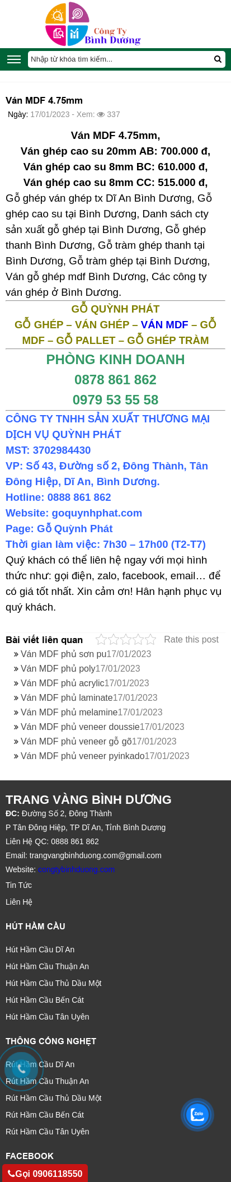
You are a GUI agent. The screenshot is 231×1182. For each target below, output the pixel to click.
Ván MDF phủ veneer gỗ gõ (99, 741)
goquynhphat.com (97, 513)
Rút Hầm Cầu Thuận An (47, 1081)
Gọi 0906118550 (45, 1174)
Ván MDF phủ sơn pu (86, 654)
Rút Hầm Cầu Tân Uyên (47, 1131)
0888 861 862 (79, 497)
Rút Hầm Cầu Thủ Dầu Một (53, 1097)
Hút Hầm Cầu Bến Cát (45, 999)
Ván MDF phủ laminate (89, 697)
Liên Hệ (19, 901)
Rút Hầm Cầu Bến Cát (45, 1114)
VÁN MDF (164, 325)
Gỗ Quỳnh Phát (74, 528)
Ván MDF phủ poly (80, 668)
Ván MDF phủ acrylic (85, 683)
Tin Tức (19, 885)
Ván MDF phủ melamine (92, 712)
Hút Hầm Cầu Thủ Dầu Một (53, 983)
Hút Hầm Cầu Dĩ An (40, 949)
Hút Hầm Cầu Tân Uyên (47, 1016)
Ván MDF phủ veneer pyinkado (105, 756)
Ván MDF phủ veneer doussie (103, 727)
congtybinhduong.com (76, 869)
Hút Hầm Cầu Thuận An (47, 966)
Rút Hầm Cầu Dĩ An (40, 1064)
